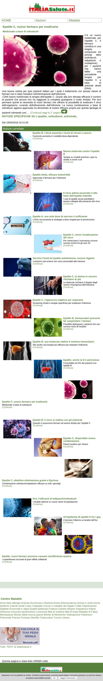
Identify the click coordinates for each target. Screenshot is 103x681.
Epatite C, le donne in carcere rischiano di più (80, 278)
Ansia (56, 603)
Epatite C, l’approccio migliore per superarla (58, 300)
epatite (42, 116)
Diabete (4, 608)
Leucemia (41, 611)
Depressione (89, 605)
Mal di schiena (56, 611)
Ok (54, 678)
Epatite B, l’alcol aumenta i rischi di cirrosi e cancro (62, 133)
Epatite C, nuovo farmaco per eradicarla (24, 401)
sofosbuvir (55, 116)
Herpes (71, 608)
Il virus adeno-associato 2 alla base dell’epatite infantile (80, 194)
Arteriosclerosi (68, 603)
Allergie (16, 603)
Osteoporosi (73, 614)
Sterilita (35, 617)
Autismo (4, 605)
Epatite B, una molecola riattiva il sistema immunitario (63, 341)
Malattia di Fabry (88, 611)
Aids (8, 603)
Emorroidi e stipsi (19, 608)
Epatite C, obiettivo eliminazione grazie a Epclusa (30, 480)
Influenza (5, 611)
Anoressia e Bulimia (41, 603)
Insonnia (16, 611)
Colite (78, 605)
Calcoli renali (17, 605)
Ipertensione (28, 611)
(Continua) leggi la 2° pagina (45, 112)
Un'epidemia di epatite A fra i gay (82, 517)
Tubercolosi (46, 617)
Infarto (92, 608)
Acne (3, 603)
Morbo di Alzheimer (55, 614)
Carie (28, 605)
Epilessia (43, 608)
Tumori (57, 617)
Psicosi (16, 617)
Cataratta (37, 605)
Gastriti (62, 608)
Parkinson (86, 614)
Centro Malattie (11, 598)
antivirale (70, 116)
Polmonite (5, 617)
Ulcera (65, 617)
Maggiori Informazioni (67, 678)
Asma (97, 603)
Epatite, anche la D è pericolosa (81, 360)
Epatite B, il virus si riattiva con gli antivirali (57, 420)
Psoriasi (25, 617)
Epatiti (33, 608)
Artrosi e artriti (85, 603)
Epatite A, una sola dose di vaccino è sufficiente (60, 216)
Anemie (25, 603)
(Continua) (38, 138)
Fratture (53, 608)
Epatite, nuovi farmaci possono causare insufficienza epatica (36, 556)
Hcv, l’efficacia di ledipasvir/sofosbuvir (55, 498)
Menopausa (6, 614)
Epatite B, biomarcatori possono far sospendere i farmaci (81, 319)
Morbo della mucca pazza (28, 614)
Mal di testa (71, 611)
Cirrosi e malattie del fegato (58, 605)
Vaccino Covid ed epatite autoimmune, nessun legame (63, 258)
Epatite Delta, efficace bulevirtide (51, 174)
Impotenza (82, 608)
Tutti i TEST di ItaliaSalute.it (15, 646)
